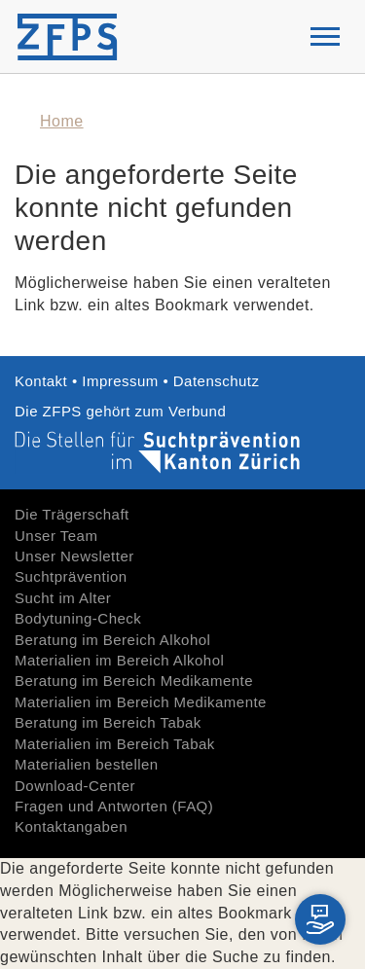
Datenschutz (216, 381)
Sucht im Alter (63, 598)
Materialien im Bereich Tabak (115, 744)
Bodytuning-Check (78, 618)
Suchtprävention (71, 576)
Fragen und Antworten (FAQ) (114, 806)
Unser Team (56, 535)
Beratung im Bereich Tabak (108, 722)
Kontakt (43, 381)
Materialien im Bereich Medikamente (141, 702)
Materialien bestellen (87, 764)
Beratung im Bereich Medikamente (134, 680)
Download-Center (75, 785)
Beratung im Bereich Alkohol (112, 639)
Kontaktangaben (71, 826)
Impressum (120, 381)
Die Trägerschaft (72, 514)
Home (62, 121)
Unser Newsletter (74, 556)
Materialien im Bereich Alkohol (119, 660)
